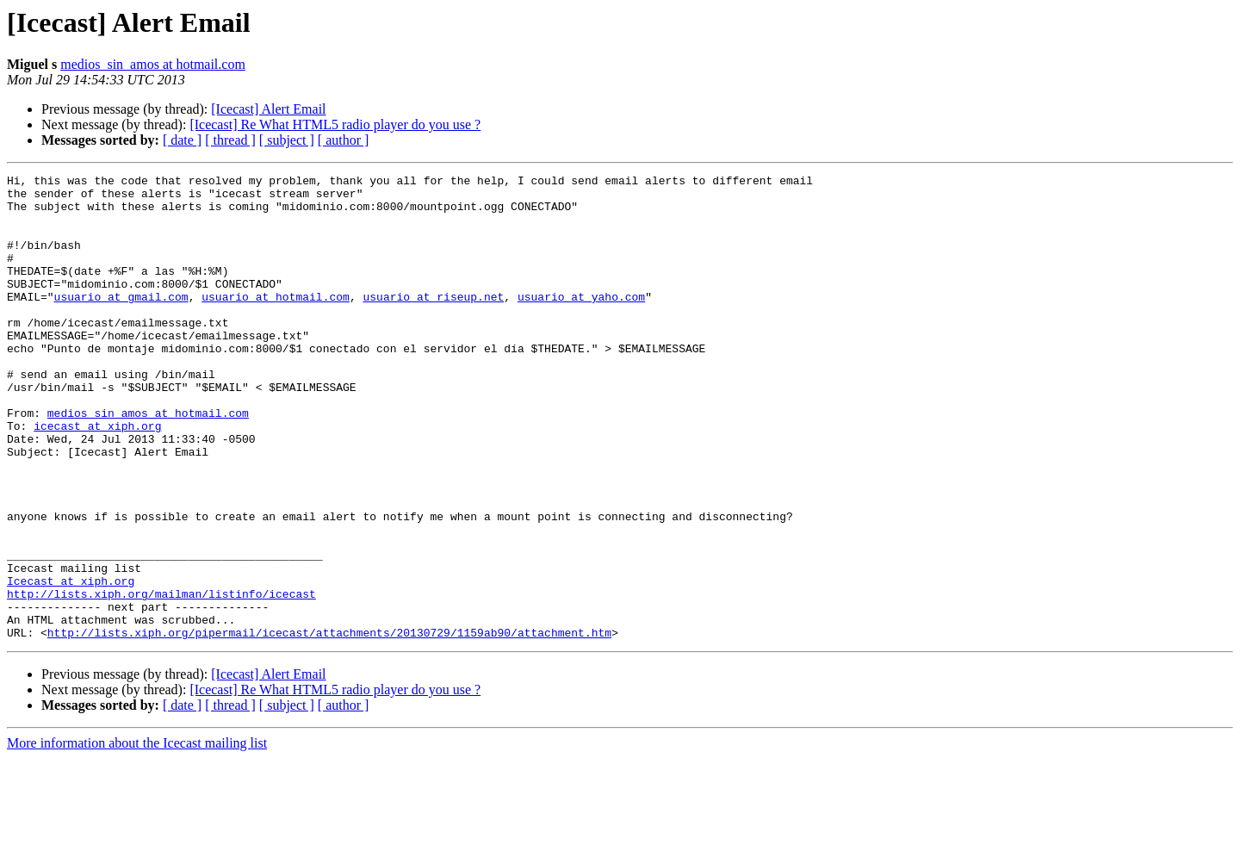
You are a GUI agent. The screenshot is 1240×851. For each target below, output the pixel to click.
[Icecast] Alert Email (268, 109)
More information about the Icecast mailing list (137, 836)
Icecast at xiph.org (70, 663)
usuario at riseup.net (433, 322)
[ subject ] (286, 140)
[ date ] (182, 140)
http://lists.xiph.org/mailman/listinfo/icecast (161, 678)
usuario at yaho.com (581, 322)
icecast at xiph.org (97, 477)
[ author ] (343, 140)
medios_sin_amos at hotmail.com (152, 64)
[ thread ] (230, 140)
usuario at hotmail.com (276, 322)
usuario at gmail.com (121, 322)
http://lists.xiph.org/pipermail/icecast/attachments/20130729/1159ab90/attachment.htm (329, 725)
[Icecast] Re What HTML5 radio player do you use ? (334, 124)
